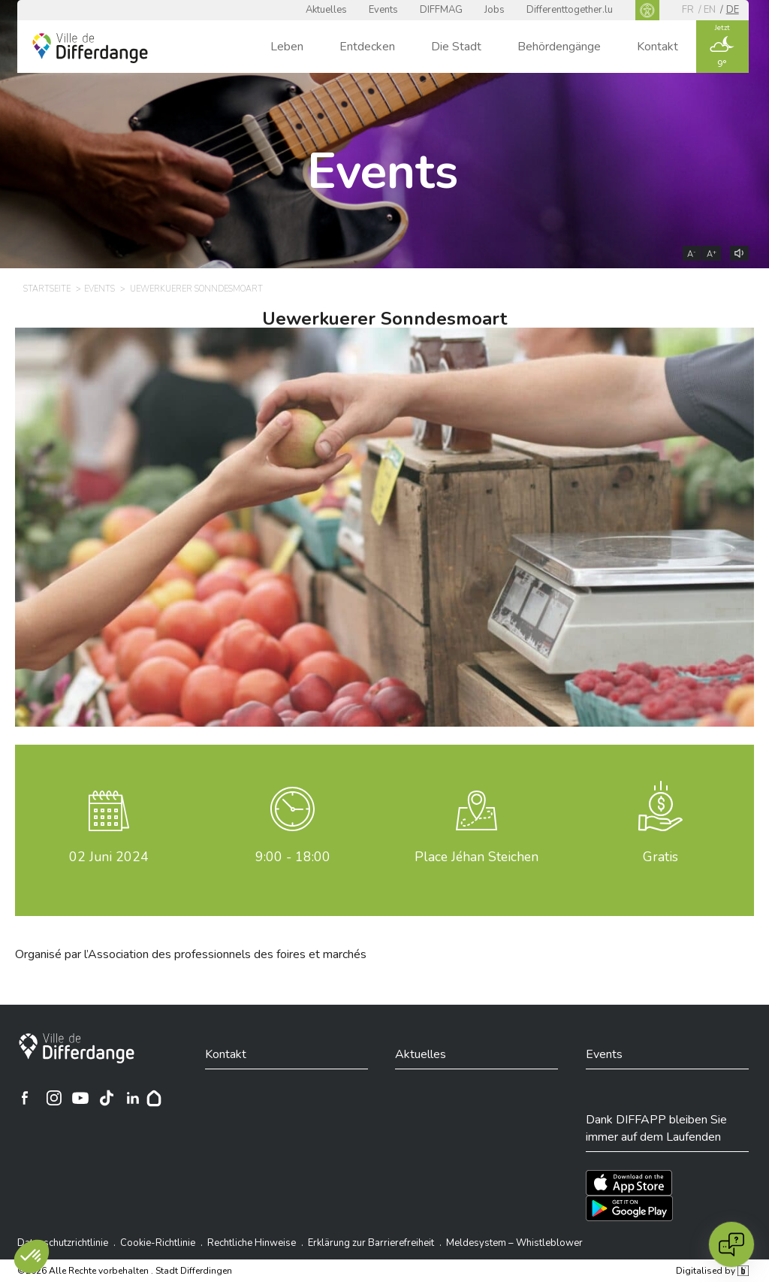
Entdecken (367, 46)
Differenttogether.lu (569, 10)
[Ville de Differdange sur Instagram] (54, 1097)
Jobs (494, 10)
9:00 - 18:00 (292, 857)
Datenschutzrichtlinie (62, 1243)
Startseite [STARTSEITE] (47, 289)
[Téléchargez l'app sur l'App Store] (629, 1183)
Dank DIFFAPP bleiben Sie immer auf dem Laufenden (656, 1127)
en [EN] (710, 10)
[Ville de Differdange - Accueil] (90, 48)
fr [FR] (688, 10)
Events (383, 10)
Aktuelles (326, 10)
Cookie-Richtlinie (157, 1243)
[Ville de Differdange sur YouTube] (80, 1097)
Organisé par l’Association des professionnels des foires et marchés (190, 954)
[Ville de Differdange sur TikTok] (106, 1097)
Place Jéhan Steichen (476, 857)
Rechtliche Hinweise (251, 1243)
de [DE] (732, 10)
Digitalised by (712, 1271)
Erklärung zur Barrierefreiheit (371, 1243)
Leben (286, 46)
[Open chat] (731, 1244)
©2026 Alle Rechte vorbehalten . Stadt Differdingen (124, 1271)
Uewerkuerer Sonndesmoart (384, 319)
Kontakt (657, 46)
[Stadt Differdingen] (76, 1048)
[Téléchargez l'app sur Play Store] (629, 1208)
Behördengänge (559, 46)
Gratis (660, 857)
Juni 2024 (109, 857)
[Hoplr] (153, 1097)
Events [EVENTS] (99, 289)
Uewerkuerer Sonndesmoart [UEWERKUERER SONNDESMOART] (196, 289)
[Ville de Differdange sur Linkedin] (132, 1097)
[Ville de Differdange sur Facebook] (24, 1097)
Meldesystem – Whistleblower (514, 1243)
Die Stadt (456, 46)
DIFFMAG (441, 10)
